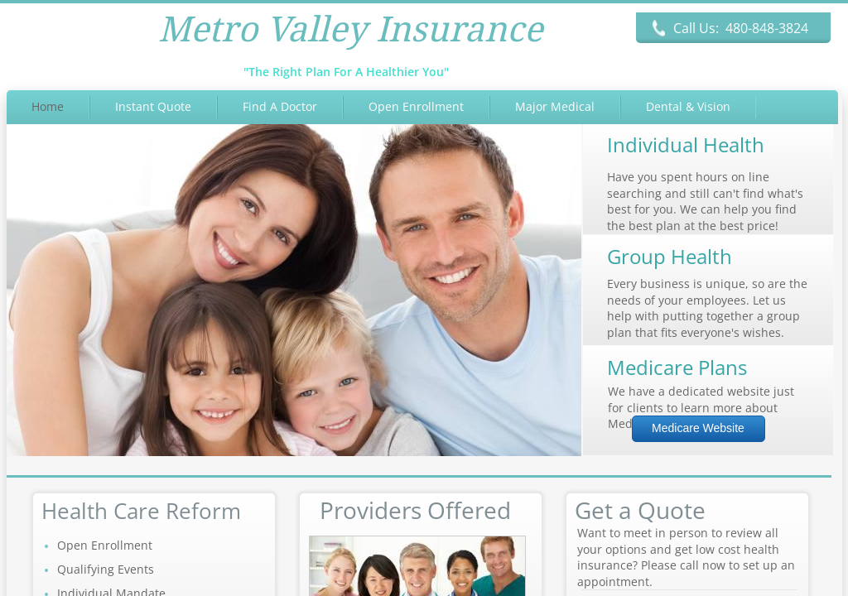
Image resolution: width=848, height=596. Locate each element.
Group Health (669, 256)
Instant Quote (153, 106)
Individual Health (685, 144)
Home (47, 106)
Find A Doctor (280, 106)
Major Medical (555, 106)
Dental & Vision (688, 106)
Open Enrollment (416, 106)
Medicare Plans (677, 367)
